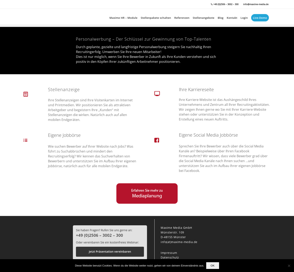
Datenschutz (170, 257)
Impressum (169, 253)
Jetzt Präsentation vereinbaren (110, 251)
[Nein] (289, 266)
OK (213, 265)
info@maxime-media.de (255, 4)
